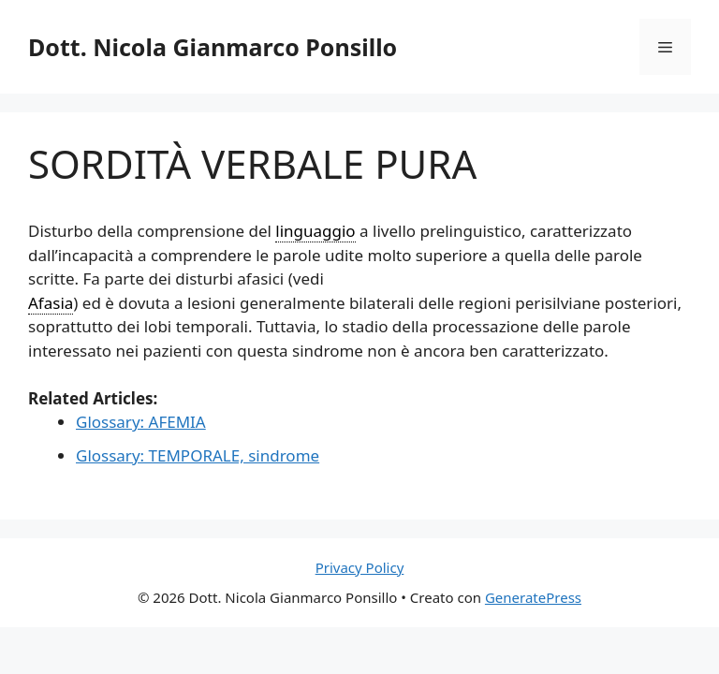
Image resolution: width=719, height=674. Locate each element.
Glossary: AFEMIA (141, 421)
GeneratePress (533, 597)
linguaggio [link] (315, 231)
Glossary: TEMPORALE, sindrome (197, 455)
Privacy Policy (359, 567)
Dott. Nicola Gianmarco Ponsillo (212, 47)
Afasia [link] (50, 303)
